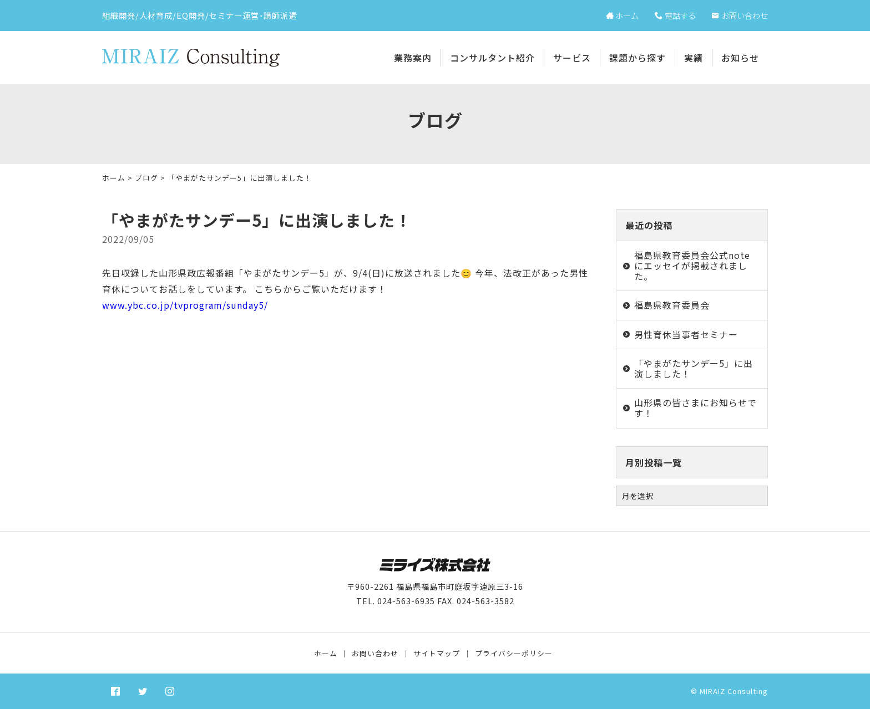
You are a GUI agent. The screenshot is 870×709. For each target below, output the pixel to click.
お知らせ (740, 57)
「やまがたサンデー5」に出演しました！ (693, 368)
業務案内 (413, 57)
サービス (572, 57)
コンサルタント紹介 (492, 57)
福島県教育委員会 (672, 305)
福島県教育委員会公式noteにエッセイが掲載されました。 (692, 265)
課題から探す (637, 57)
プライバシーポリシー (514, 653)
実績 (693, 57)
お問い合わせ (375, 653)
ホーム (113, 177)
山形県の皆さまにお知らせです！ (695, 408)
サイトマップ (436, 653)
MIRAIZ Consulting (734, 691)
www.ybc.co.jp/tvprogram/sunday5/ (185, 305)
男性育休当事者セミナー (686, 334)
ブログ (146, 177)
